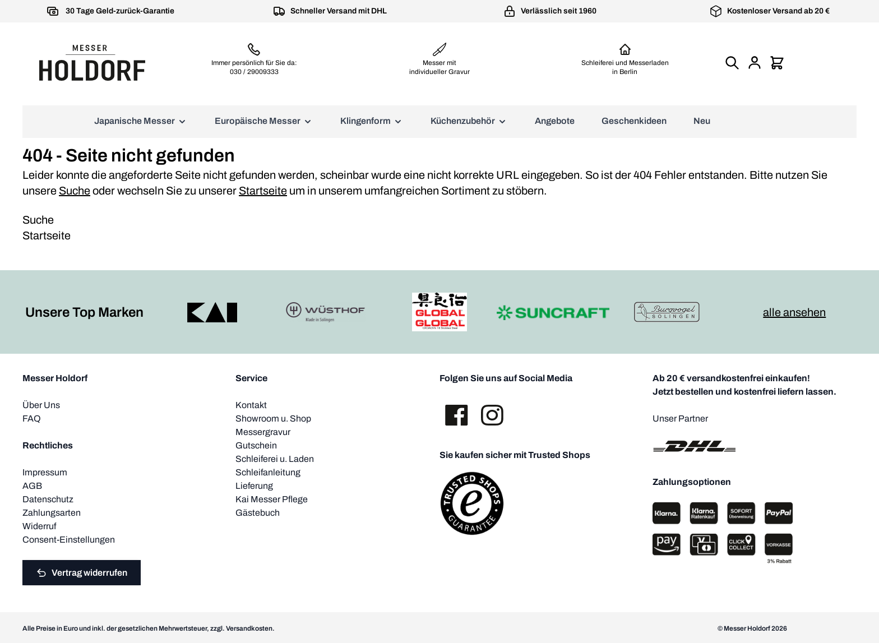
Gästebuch (257, 512)
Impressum (44, 472)
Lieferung (254, 486)
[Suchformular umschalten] (732, 63)
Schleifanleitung (267, 472)
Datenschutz (47, 499)
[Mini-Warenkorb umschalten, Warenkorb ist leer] (777, 63)
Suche (74, 190)
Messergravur (262, 432)
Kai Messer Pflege (271, 499)
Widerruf (39, 526)
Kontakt (251, 405)
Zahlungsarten (51, 512)
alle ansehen (794, 312)
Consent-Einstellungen (68, 539)
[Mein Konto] (754, 63)
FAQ (31, 418)
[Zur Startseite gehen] (91, 63)
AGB (32, 486)
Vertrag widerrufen (81, 573)
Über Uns (41, 405)
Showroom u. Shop (273, 418)
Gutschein (256, 445)
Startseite (263, 190)
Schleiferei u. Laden (274, 459)
